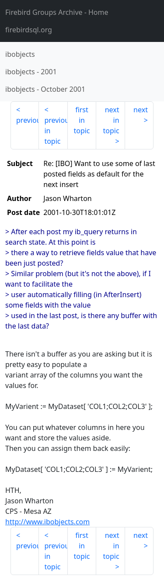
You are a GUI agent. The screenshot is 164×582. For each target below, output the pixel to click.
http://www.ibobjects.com (47, 522)
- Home (56, 12)
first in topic (81, 120)
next (140, 109)
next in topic (111, 120)
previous (27, 120)
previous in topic (55, 130)
